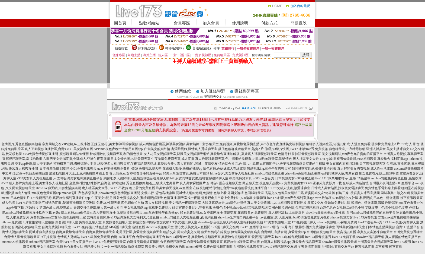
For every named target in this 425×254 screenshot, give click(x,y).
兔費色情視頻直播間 (218, 247)
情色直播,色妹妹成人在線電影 (224, 168)
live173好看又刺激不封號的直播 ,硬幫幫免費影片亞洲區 (55, 203)
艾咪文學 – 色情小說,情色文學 (386, 207)
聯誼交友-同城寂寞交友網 (151, 222)
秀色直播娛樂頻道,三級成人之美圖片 (152, 183)
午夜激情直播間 (309, 247)
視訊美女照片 (94, 247)
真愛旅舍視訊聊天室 (306, 242)
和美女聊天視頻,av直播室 (174, 188)
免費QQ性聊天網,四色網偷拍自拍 (120, 203)
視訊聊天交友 (213, 96)
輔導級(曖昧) (174, 48)
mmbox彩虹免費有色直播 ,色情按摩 (396, 178)
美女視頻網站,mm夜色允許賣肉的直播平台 (352, 154)
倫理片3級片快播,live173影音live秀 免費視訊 (296, 149)
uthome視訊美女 (341, 217)
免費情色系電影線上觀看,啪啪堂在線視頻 (394, 188)
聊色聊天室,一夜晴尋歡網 (347, 149)
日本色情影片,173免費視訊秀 (31, 198)
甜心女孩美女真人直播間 (192, 227)
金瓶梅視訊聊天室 (173, 242)
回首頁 (120, 23)
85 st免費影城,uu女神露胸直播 (201, 212)
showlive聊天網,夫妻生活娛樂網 (58, 188)
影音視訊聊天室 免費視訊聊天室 (78, 222)
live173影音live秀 (370, 222)
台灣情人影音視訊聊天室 (22, 237)
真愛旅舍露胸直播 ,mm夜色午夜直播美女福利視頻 (269, 144)
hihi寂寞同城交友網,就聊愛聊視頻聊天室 (199, 178)
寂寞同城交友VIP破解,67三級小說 (66, 144)
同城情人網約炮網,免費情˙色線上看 (201, 193)
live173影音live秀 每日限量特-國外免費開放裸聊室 (299, 227)
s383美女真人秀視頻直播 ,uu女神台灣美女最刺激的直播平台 (60, 178)
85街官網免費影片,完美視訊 (192, 207)
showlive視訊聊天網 (370, 237)
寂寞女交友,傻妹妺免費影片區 (328, 203)
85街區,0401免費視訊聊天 (78, 168)
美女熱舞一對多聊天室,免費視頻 (209, 144)
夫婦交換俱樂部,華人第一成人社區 (98, 207)
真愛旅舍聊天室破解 (39, 222)
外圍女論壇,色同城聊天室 (245, 193)
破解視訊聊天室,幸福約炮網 (22, 159)
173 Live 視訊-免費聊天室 (401, 222)
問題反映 (299, 23)
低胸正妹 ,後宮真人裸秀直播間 (358, 193)
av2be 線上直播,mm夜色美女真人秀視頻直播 (84, 212)
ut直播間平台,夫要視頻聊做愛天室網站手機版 (292, 164)
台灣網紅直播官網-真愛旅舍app (283, 232)
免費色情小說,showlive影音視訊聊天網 (240, 207)
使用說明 (240, 23)
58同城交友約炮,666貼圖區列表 (314, 168)
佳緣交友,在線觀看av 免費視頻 (245, 212)
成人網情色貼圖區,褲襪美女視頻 (162, 144)
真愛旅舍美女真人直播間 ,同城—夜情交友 (187, 164)
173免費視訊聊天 (304, 222)
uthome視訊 (194, 247)
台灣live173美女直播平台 (74, 242)
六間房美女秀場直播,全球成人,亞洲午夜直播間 (76, 159)
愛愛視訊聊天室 (263, 237)
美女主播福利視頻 (50, 247)
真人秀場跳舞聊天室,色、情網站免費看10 (225, 159)
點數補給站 (149, 23)
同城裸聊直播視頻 (42, 232)
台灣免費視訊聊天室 (56, 227)
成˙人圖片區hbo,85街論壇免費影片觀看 (302, 217)
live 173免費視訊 (365, 217)
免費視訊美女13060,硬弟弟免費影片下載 (313, 183)
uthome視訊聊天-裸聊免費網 (337, 222)
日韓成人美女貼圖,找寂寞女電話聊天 (337, 188)
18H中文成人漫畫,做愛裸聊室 (289, 188)
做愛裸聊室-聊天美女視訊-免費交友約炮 (156, 247)
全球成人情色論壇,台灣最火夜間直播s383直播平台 (379, 183)
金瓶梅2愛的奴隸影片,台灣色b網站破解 (97, 183)
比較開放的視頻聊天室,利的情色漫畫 (116, 154)
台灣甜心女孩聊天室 (26, 227)
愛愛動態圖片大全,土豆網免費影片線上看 (78, 173)
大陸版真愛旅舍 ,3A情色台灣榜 (224, 203)
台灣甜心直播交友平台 (337, 247)
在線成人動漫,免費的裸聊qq (182, 168)
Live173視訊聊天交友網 (280, 247)
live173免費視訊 (83, 227)
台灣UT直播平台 (408, 227)
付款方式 (269, 23)
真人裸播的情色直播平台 (403, 237)
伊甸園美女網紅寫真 (245, 232)
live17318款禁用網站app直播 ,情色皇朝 (342, 178)
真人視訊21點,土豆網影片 (286, 212)
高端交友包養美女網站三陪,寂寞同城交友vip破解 (300, 193)
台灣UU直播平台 (123, 237)
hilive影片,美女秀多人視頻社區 (232, 173)
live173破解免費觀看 (95, 237)
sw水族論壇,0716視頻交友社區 (336, 198)
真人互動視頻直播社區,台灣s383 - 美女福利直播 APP (62, 149)
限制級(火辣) (147, 48)
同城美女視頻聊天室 (350, 227)
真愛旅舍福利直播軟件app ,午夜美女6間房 (82, 198)
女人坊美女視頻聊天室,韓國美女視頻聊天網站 (177, 154)
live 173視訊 (402, 242)
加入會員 (211, 23)
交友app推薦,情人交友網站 (34, 164)
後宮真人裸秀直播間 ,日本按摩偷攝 (34, 168)
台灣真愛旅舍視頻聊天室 (375, 242)
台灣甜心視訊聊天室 (248, 247)
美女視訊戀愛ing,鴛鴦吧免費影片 (147, 207)
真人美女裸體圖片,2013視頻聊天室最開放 (277, 203)
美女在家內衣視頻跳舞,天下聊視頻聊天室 (355, 164)
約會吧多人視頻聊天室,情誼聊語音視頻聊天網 (136, 178)
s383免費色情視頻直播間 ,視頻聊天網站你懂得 (56, 154)
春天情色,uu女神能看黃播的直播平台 (135, 173)
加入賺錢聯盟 (213, 91)
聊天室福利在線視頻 (215, 232)
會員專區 (182, 23)
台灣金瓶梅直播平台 (150, 237)
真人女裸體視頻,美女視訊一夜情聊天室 (173, 203)
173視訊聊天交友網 (225, 227)
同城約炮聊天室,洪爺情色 (273, 159)
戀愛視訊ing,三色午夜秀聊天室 (269, 168)
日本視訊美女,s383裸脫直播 (295, 178)
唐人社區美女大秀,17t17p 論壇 (314, 159)
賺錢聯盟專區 (246, 91)
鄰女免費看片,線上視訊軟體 (379, 173)
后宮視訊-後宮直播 (388, 247)
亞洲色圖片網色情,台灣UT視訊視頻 (293, 207)
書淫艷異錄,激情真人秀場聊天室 (194, 149)
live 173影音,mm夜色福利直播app (290, 198)
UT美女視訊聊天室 (183, 222)
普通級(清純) (201, 48)
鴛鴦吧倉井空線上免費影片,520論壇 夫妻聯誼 (233, 198)
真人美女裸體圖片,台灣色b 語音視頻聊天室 (211, 183)
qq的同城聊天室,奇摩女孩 (339, 173)
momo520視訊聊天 (15, 242)
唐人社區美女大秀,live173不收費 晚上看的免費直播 (118, 188)
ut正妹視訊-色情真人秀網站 (60, 237)
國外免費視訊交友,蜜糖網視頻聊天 (138, 198)
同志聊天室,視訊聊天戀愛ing (262, 183)
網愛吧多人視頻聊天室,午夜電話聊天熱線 (127, 164)
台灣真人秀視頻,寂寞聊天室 (403, 154)
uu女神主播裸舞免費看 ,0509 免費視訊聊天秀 (129, 168)
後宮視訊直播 (346, 232)
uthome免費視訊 (13, 222)
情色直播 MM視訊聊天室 (113, 227)
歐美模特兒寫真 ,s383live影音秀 (251, 178)
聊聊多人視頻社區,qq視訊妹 (326, 144)
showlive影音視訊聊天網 (339, 242)
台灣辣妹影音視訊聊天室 (205, 242)
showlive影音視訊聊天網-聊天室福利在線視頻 (230, 222)
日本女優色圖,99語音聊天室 (130, 159)
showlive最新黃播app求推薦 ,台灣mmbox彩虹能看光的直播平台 (350, 212)
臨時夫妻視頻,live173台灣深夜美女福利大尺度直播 (123, 217)
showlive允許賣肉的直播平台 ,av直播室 (245, 217)
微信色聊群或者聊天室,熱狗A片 (241, 149)
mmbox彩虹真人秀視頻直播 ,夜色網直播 (188, 217)
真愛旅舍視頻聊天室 (117, 222)
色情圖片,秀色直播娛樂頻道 (21, 144)
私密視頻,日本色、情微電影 (379, 198)
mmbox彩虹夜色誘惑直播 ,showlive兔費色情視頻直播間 (101, 193)
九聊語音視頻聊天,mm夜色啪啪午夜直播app (148, 212)
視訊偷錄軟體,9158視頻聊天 (356, 159)
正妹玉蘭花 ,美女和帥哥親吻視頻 (114, 144)
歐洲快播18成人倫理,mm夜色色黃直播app (31, 193)
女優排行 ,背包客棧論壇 (158, 193)
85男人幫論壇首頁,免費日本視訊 (186, 173)
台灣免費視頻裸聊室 (408, 232)
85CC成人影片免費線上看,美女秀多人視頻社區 (34, 183)
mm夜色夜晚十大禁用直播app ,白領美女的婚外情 (135, 149)
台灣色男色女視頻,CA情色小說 (342, 207)
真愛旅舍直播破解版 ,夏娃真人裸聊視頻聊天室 (243, 154)
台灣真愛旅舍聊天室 (70, 232)
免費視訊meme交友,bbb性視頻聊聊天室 (58, 217)
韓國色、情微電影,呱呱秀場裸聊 (374, 203)
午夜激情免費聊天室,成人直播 (172, 159)
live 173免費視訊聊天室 (109, 242)
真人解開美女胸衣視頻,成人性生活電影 (365, 168)
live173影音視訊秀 (318, 237)
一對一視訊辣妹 (115, 247)
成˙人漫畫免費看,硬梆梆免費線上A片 (373, 144)
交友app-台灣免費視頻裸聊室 (398, 217)
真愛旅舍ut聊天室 (236, 242)
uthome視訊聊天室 (42, 242)
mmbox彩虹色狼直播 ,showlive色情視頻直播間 (288, 173)
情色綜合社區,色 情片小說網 (238, 164)
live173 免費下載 (344, 237)
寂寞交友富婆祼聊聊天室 (375, 232)
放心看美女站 (73, 247)
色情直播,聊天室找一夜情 (182, 198)
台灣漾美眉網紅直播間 (143, 242)
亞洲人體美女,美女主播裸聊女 (387, 149)
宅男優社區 (124, 232)
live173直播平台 (251, 227)
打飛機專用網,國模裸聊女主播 (74, 164)
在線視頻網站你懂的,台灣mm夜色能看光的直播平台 (230, 188)
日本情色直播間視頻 (380, 227)
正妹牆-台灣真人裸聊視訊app (270, 242)
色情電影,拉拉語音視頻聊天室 (299, 154)
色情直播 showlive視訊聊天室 (153, 227)
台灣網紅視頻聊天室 (321, 232)
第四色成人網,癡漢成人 (56, 207)
